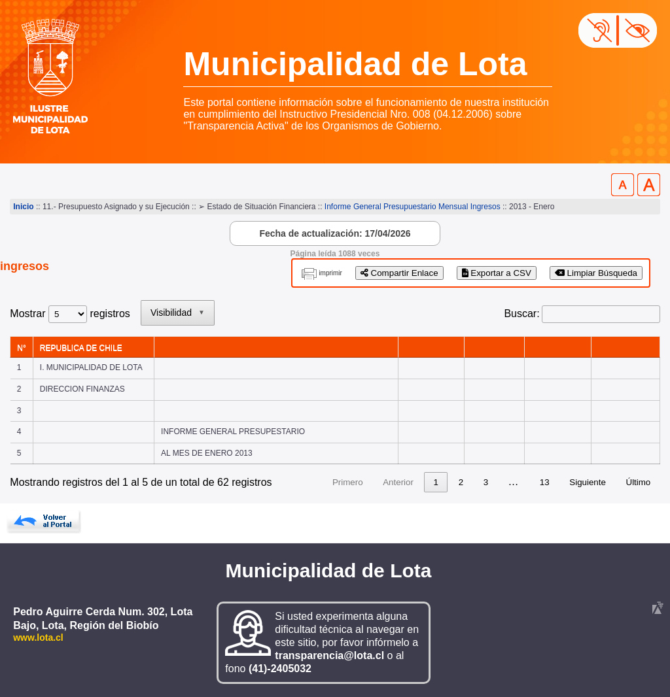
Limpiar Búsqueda (596, 273)
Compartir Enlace (399, 273)
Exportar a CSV (496, 273)
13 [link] (545, 482)
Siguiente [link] (587, 482)
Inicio (23, 206)
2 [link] (461, 482)
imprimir (330, 273)
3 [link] (486, 482)
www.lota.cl (38, 637)
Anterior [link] (398, 482)
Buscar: (521, 313)
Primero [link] (347, 482)
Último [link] (638, 482)
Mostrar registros (70, 313)
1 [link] (436, 482)
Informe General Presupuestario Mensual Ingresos (413, 206)
